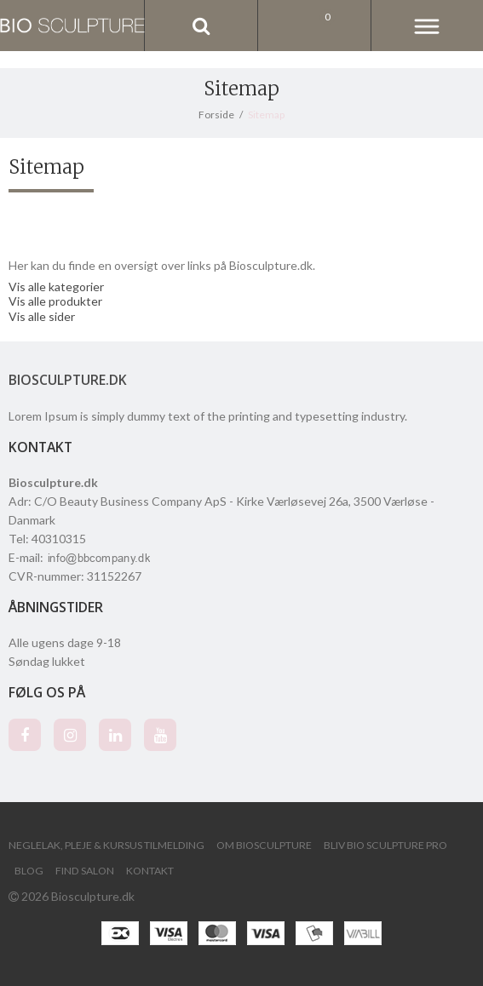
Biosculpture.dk (68, 379)
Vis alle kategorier (56, 286)
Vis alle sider (42, 316)
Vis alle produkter (55, 301)
